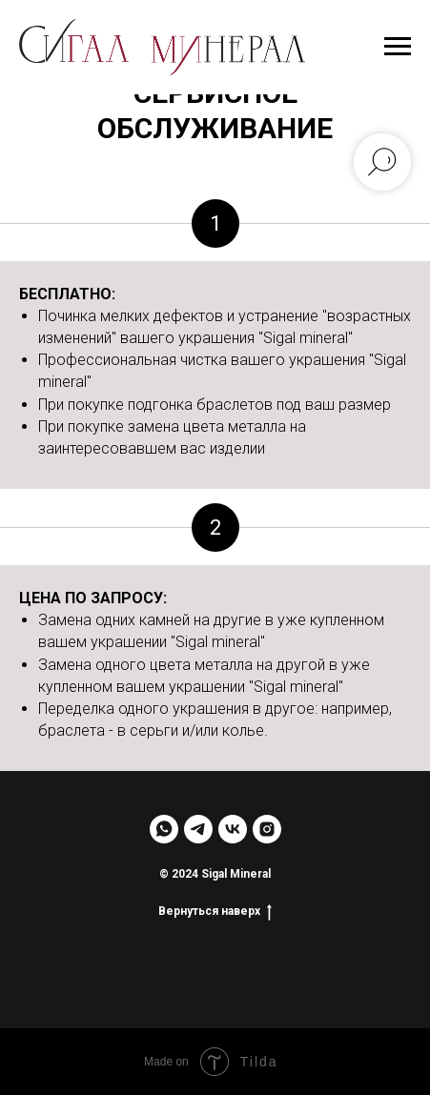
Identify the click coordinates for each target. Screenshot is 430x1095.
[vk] (232, 829)
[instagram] (267, 829)
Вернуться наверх (215, 910)
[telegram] (198, 829)
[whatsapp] (164, 829)
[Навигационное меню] (397, 46)
